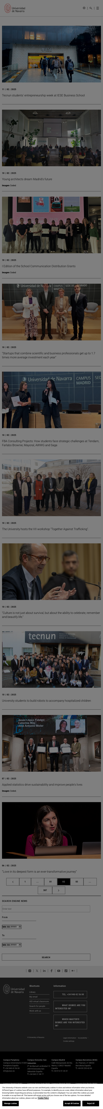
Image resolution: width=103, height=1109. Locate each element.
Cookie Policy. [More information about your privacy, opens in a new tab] (43, 1099)
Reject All (90, 1104)
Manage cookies (10, 1104)
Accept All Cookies (72, 1104)
